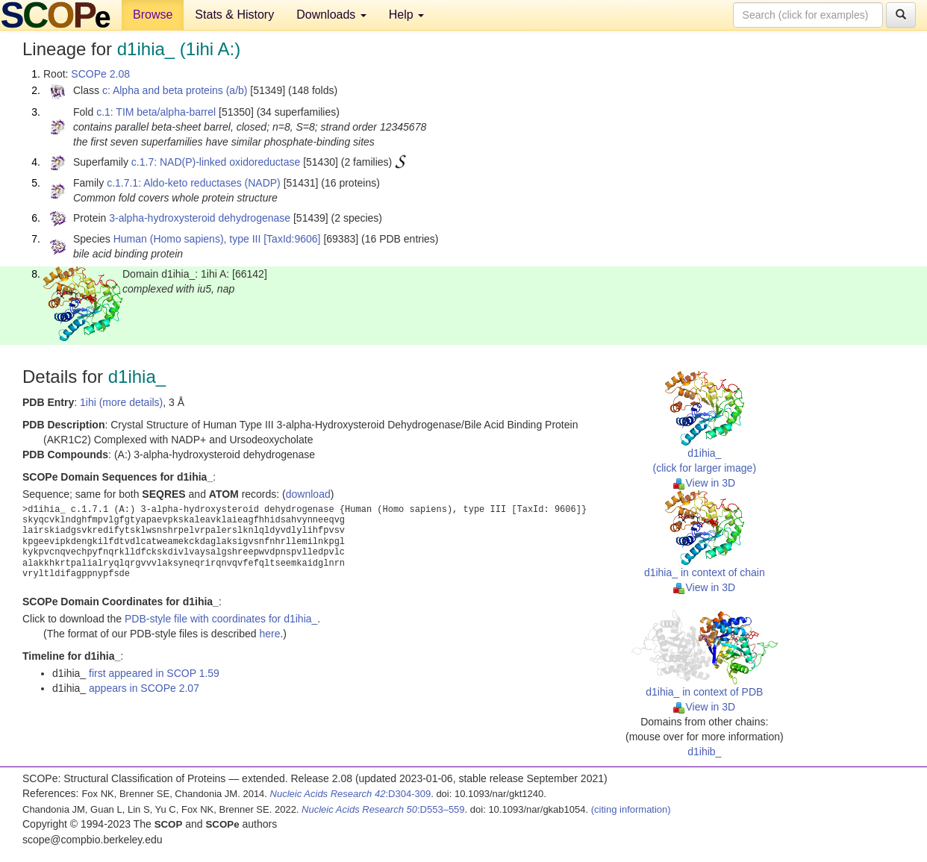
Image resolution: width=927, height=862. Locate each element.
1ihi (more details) (121, 402)
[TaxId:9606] (291, 239)
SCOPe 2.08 (100, 74)
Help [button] (406, 14)
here (269, 634)
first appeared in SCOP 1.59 (154, 673)
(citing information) (631, 809)
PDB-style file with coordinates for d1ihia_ (221, 619)
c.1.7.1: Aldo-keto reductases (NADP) (194, 183)
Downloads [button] (331, 14)
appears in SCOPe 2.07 (144, 688)
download (308, 494)
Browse (152, 14)
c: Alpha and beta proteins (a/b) (175, 90)
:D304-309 (350, 793)
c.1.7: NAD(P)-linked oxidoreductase (215, 162)
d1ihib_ (704, 752)
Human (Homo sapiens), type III (187, 239)
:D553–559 (383, 809)
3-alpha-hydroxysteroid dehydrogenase (199, 218)
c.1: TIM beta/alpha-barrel (156, 112)
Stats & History (234, 14)
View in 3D (704, 483)
